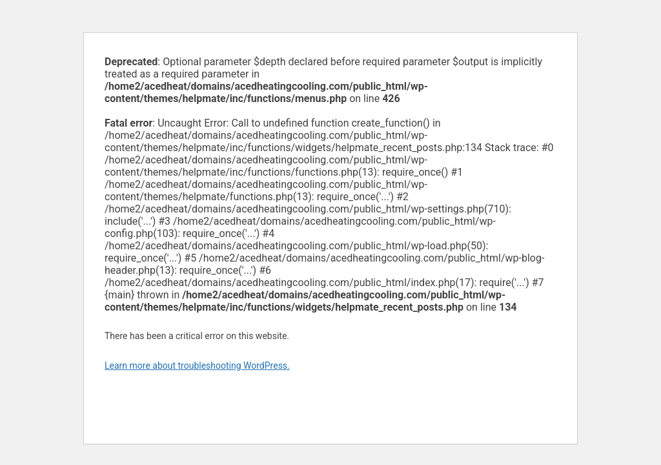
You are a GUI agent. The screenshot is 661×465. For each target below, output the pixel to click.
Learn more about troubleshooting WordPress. (197, 365)
